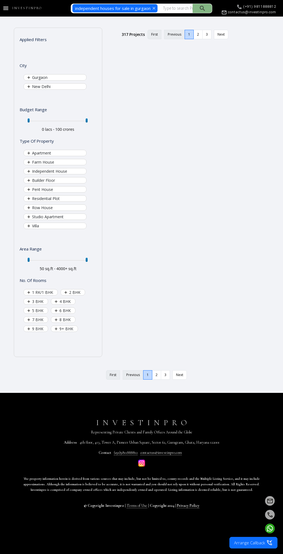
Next (221, 34)
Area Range (31, 249)
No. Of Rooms (33, 280)
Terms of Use (137, 505)
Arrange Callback (253, 542)
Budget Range (33, 109)
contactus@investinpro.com (161, 452)
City (23, 65)
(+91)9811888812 (126, 452)
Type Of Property (37, 141)
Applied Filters (33, 39)
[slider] (29, 120)
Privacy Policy (188, 505)
